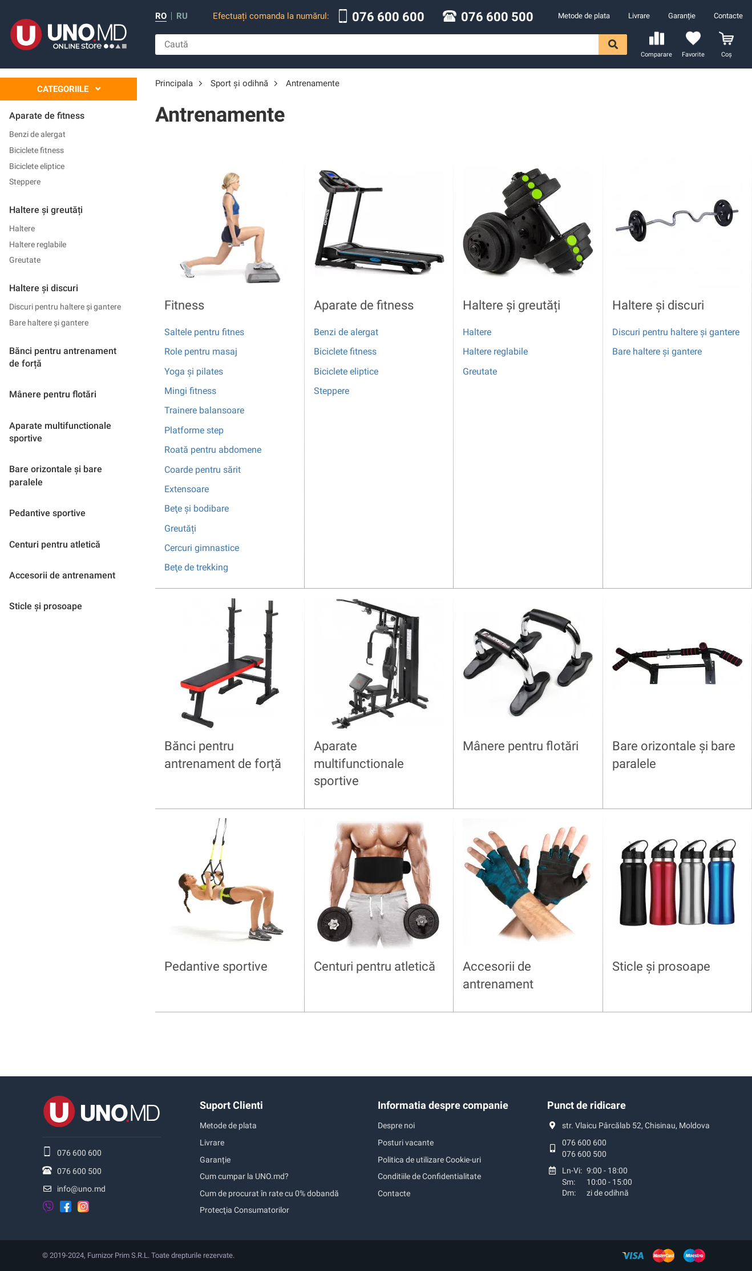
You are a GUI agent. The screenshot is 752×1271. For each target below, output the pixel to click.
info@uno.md (81, 1188)
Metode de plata (584, 15)
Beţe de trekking (196, 567)
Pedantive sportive (216, 966)
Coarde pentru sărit (202, 469)
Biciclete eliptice (36, 166)
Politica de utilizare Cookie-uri (429, 1159)
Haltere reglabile (37, 244)
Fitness (184, 305)
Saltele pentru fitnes (204, 332)
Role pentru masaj (200, 351)
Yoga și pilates (193, 371)
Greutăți (180, 528)
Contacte (728, 15)
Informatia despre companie (443, 1105)
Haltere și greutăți (511, 305)
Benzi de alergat (37, 134)
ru (182, 16)
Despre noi (396, 1125)
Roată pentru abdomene (212, 449)
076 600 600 (388, 17)
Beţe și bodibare (196, 508)
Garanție (682, 15)
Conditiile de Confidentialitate (429, 1176)
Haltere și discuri (658, 305)
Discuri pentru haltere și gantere (65, 306)
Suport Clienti (231, 1105)
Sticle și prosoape (661, 966)
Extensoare (186, 489)
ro (161, 16)
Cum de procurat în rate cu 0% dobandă (269, 1193)
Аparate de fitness (364, 305)
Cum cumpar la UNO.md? (244, 1176)
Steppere (25, 181)
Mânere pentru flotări (521, 746)
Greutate (25, 259)
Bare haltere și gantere (48, 322)
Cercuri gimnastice (201, 547)
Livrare (639, 15)
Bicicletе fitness (36, 150)
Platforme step (194, 430)
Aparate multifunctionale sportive (359, 764)
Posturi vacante (406, 1142)
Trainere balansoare (204, 410)
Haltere (22, 228)
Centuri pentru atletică (374, 966)
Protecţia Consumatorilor (244, 1209)
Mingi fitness (190, 390)
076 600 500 (497, 17)
